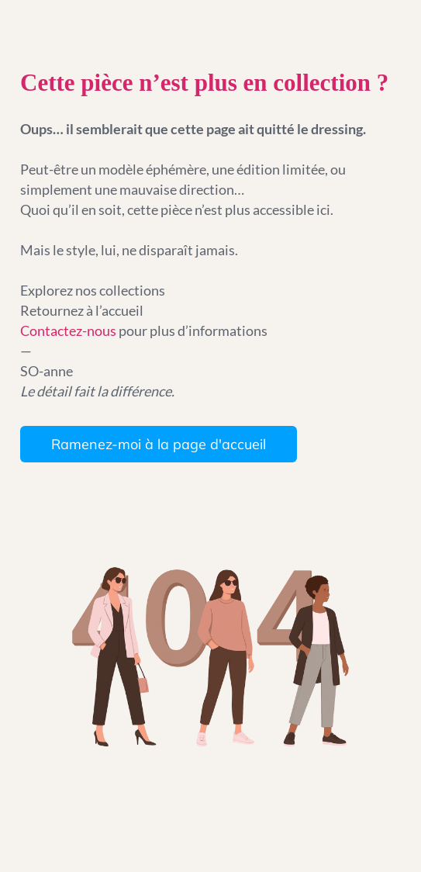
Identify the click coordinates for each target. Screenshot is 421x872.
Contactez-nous (69, 330)
